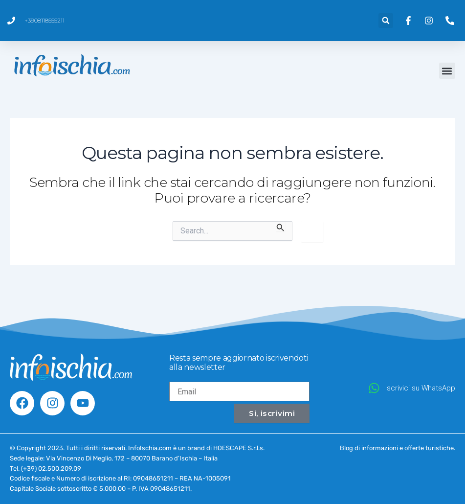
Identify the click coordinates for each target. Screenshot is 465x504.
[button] (385, 20)
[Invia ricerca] (280, 226)
